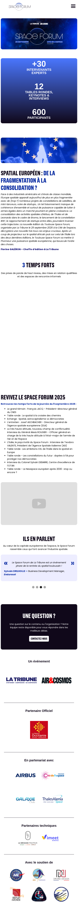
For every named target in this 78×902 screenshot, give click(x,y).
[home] (19, 7)
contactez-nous (39, 638)
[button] (73, 6)
